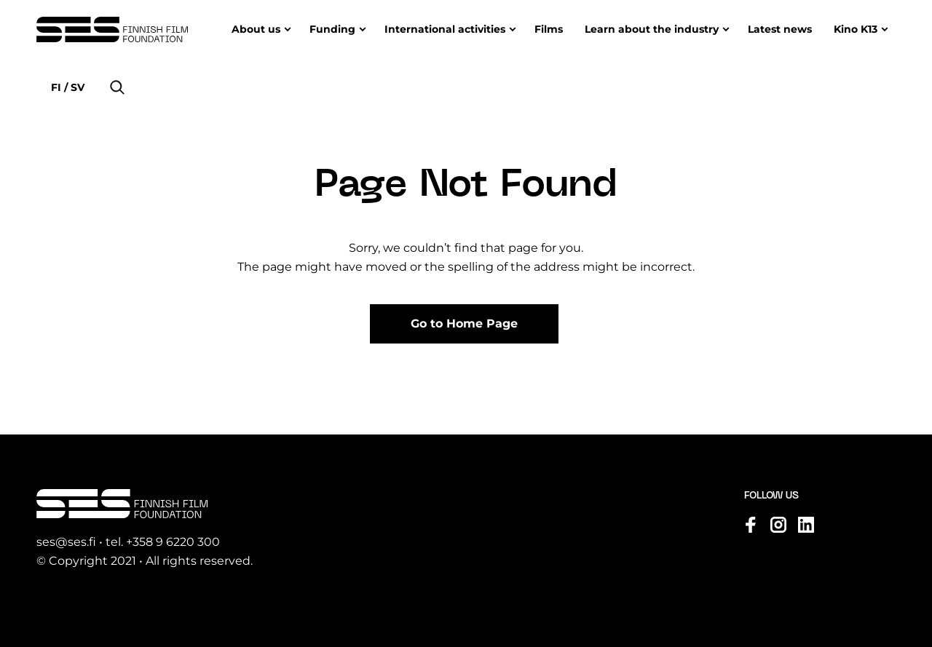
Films (548, 29)
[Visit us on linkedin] (806, 525)
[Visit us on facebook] (751, 525)
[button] (117, 87)
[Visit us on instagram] (778, 525)
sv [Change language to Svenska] (76, 87)
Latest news (780, 29)
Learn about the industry (652, 29)
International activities (444, 29)
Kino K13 (855, 29)
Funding (332, 29)
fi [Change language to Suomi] (57, 87)
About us (256, 29)
